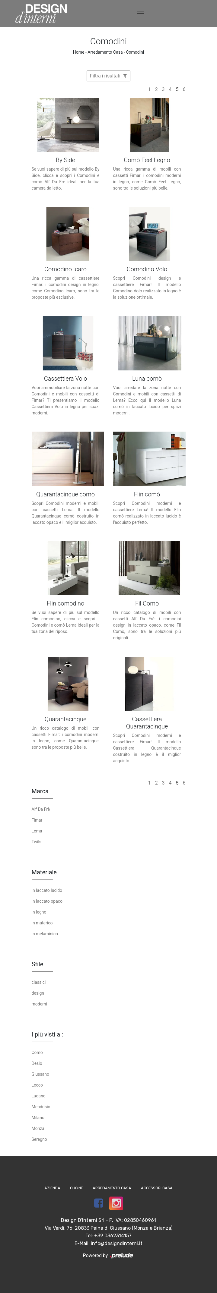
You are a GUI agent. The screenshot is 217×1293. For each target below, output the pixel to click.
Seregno (39, 1139)
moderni (39, 1004)
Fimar (37, 820)
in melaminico (45, 933)
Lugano (39, 1095)
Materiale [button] (44, 872)
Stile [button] (37, 964)
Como (37, 1052)
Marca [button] (40, 791)
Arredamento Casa (105, 52)
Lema (37, 831)
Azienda (52, 1188)
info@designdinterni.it (116, 1243)
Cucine (76, 1188)
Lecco (37, 1085)
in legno (39, 912)
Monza (38, 1128)
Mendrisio (41, 1106)
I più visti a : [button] (47, 1034)
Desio (37, 1063)
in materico (42, 922)
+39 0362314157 (113, 1235)
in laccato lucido (47, 890)
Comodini (135, 52)
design (38, 993)
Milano (38, 1117)
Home (79, 52)
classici (39, 982)
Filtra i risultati (108, 76)
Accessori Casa (157, 1188)
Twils (37, 841)
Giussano (40, 1074)
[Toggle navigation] (140, 13)
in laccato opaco (47, 901)
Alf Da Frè (41, 809)
